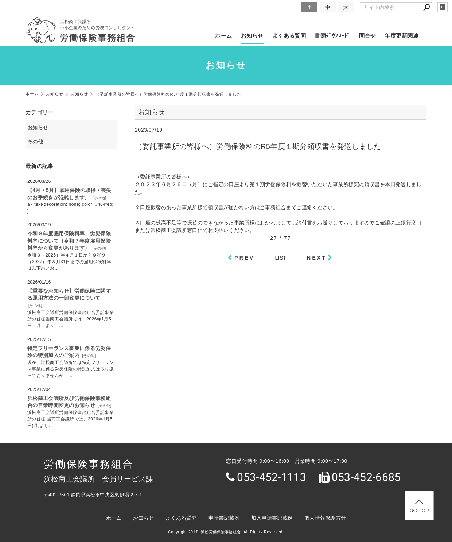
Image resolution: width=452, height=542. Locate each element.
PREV (244, 258)
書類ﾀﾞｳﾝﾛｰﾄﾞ (332, 35)
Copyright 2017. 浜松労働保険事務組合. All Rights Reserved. (226, 532)
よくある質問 (289, 35)
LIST (281, 258)
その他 (37, 142)
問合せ (367, 35)
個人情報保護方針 (325, 518)
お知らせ (252, 35)
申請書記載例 (223, 518)
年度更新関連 (401, 35)
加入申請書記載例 (272, 518)
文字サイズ (286, 7)
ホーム (223, 35)
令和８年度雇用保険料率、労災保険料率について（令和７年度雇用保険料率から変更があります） (69, 241)
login (442, 7)
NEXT (317, 258)
